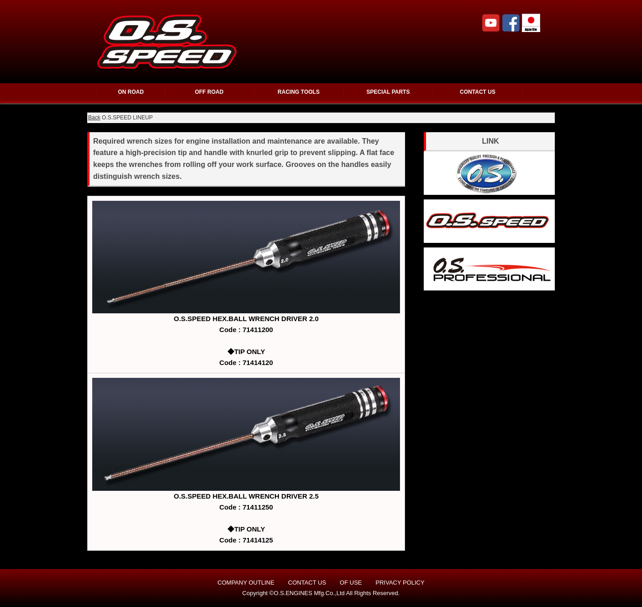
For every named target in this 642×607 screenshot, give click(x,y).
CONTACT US (477, 92)
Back (94, 117)
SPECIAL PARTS (388, 92)
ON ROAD (131, 92)
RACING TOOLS (299, 92)
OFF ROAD (209, 92)
